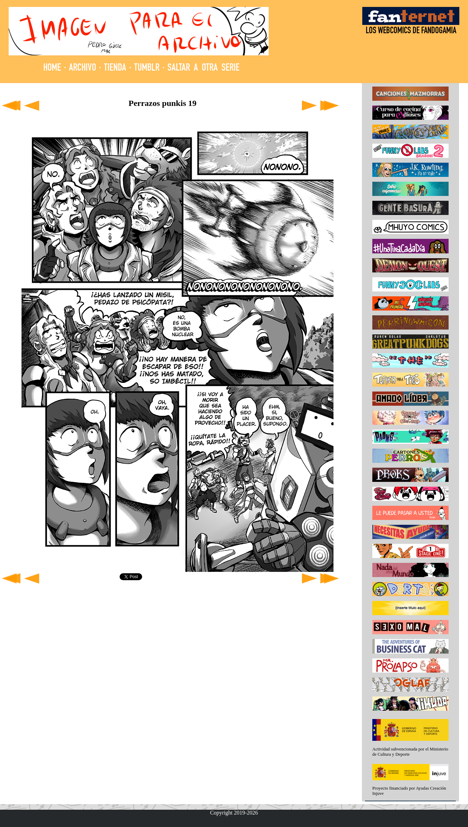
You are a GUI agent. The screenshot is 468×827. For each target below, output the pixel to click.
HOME (52, 68)
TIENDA (115, 68)
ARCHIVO (82, 68)
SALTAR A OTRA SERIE (203, 68)
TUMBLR (146, 68)
